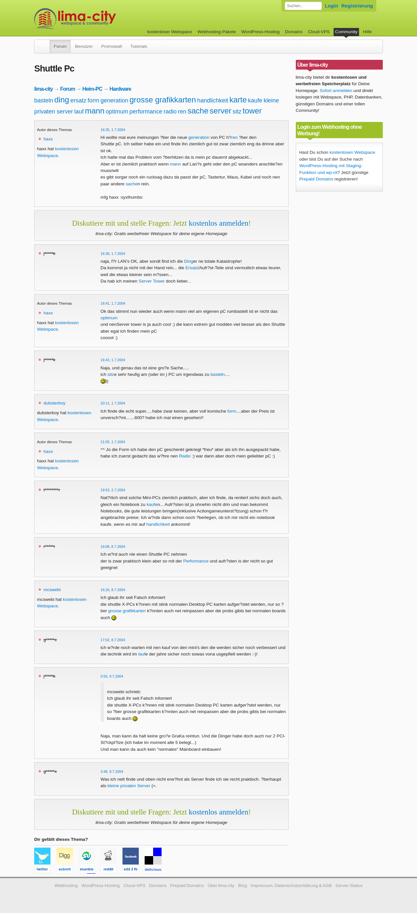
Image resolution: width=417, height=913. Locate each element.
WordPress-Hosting (260, 31)
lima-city (43, 89)
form (93, 100)
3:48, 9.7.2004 (112, 772)
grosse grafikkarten (162, 99)
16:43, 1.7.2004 (113, 360)
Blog (242, 885)
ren (182, 111)
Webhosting (66, 885)
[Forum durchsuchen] (303, 6)
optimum (117, 111)
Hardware (120, 89)
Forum (60, 46)
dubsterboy (54, 403)
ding (61, 99)
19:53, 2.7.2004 (113, 490)
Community (346, 31)
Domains (294, 31)
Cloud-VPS (319, 31)
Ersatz (191, 267)
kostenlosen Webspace (352, 152)
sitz (237, 111)
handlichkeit (212, 100)
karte (238, 99)
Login (331, 5)
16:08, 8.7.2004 (113, 547)
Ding (188, 261)
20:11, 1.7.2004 (113, 403)
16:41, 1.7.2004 (113, 303)
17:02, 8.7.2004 (113, 640)
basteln (43, 100)
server (221, 110)
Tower (159, 281)
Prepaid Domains (316, 179)
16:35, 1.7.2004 (113, 130)
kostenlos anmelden (218, 223)
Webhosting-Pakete (216, 31)
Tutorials (138, 46)
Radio (185, 456)
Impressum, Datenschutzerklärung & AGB (291, 885)
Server (145, 281)
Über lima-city (221, 885)
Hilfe (367, 31)
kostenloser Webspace (169, 31)
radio (170, 111)
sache (198, 110)
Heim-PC (92, 89)
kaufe (255, 100)
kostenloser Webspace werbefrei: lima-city (99, 18)
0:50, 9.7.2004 (112, 676)
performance (145, 111)
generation (114, 100)
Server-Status (349, 885)
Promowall (111, 46)
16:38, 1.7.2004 (113, 254)
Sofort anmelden (336, 90)
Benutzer (84, 46)
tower (252, 110)
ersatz (78, 100)
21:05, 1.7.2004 (113, 442)
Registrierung (357, 5)
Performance (195, 561)
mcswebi (52, 589)
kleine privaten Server (129, 785)
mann (95, 110)
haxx (48, 139)
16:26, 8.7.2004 (113, 590)
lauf (79, 111)
